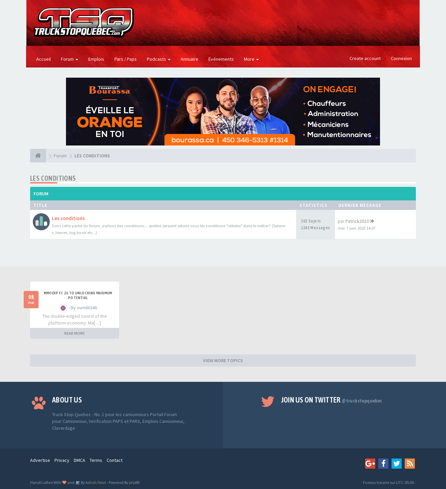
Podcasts (159, 59)
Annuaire (189, 59)
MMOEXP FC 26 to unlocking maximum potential (78, 295)
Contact (114, 460)
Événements (221, 59)
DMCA (79, 460)
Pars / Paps (125, 59)
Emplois (96, 59)
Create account (365, 58)
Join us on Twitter (331, 399)
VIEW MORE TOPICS (223, 360)
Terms (96, 460)
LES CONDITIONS (53, 178)
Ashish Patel (95, 482)
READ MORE (74, 333)
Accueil (43, 59)
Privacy (61, 460)
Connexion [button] (401, 58)
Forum (69, 59)
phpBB (134, 482)
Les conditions (68, 218)
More (251, 59)
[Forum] (38, 155)
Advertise (40, 460)
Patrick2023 (357, 221)
